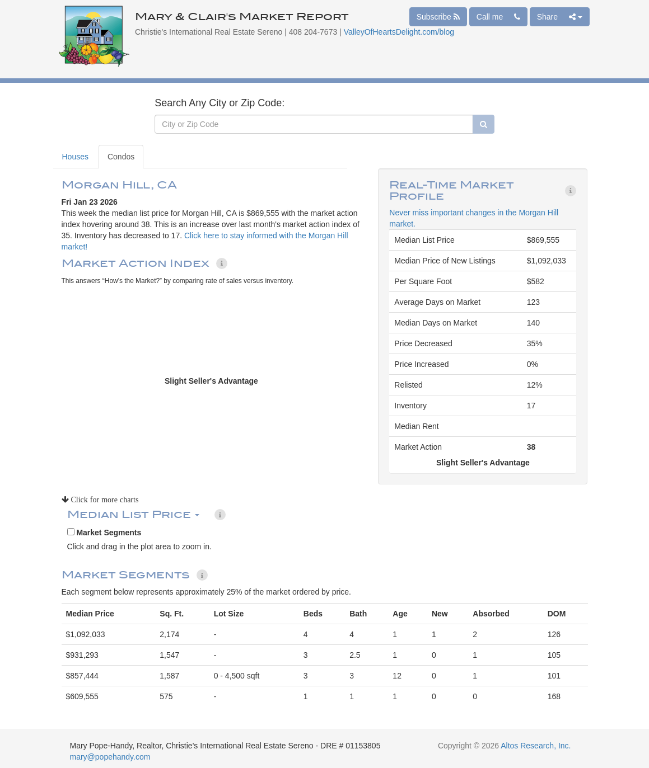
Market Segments (104, 532)
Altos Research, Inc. (536, 745)
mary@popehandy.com (110, 756)
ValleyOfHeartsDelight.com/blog (399, 31)
